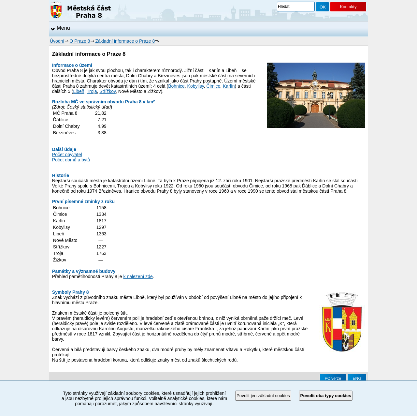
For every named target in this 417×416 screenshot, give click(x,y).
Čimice (213, 86)
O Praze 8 (79, 41)
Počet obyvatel (67, 154)
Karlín (229, 86)
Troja (92, 91)
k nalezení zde (138, 276)
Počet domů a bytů (71, 159)
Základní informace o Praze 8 (125, 41)
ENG (356, 378)
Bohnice (176, 86)
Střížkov (107, 91)
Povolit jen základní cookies (263, 395)
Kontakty (348, 6)
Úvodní (57, 41)
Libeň (78, 91)
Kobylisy (195, 86)
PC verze (333, 378)
